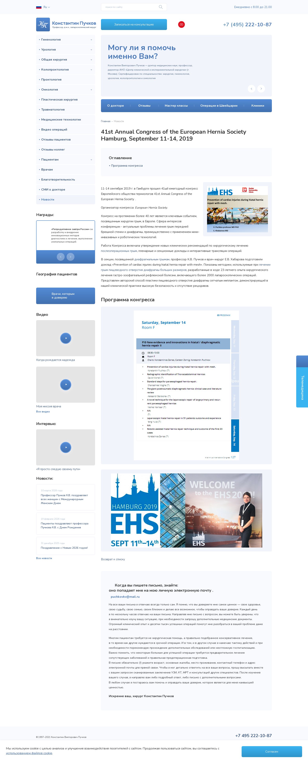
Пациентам (50, 159)
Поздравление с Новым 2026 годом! (64, 548)
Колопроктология (55, 69)
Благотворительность (58, 179)
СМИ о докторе (53, 189)
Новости (47, 199)
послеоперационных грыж (119, 251)
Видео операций (54, 129)
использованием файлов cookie (29, 753)
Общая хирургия (54, 59)
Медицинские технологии (61, 119)
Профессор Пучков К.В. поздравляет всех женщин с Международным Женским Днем (64, 499)
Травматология (53, 109)
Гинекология (51, 39)
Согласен (271, 752)
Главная (105, 121)
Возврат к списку (113, 559)
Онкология (49, 89)
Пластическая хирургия (59, 99)
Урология (48, 49)
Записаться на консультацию (134, 24)
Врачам (47, 169)
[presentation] (61, 257)
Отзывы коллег (53, 149)
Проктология (51, 79)
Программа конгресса (127, 166)
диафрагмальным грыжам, (152, 259)
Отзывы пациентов (56, 139)
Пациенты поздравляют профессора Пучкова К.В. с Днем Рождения (64, 525)
